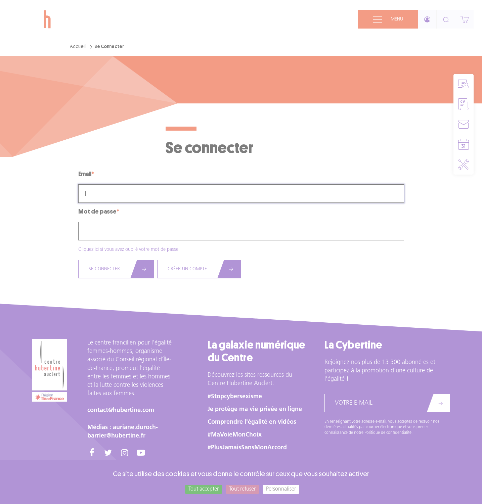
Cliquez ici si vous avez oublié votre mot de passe (128, 249)
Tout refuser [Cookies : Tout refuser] (242, 489)
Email (84, 174)
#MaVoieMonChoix (235, 435)
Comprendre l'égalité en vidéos (252, 422)
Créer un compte (187, 269)
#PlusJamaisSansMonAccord (247, 448)
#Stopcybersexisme (235, 397)
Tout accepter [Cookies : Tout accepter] (203, 489)
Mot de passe (97, 212)
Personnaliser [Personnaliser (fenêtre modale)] (281, 489)
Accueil (78, 46)
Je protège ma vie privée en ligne (255, 409)
